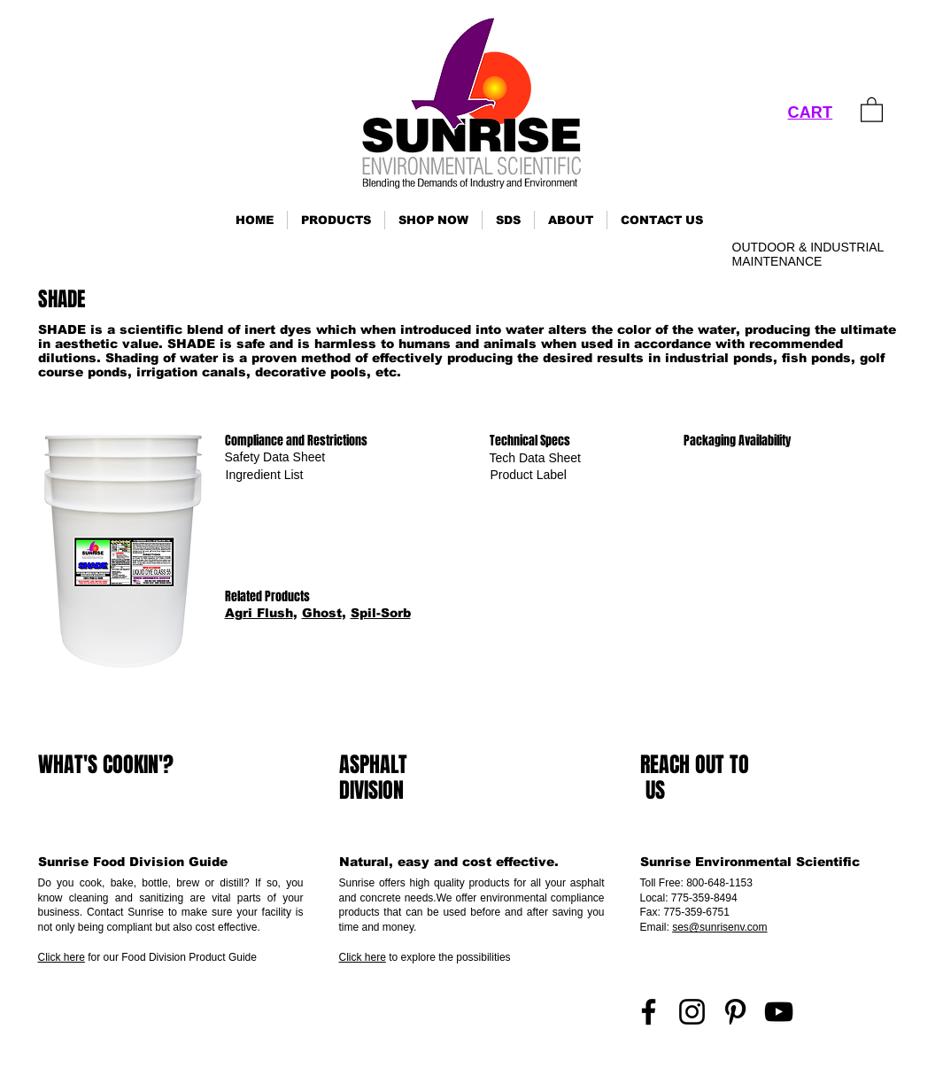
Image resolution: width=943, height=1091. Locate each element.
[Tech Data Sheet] (535, 458)
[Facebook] (648, 1011)
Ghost (322, 613)
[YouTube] (778, 1011)
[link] (872, 109)
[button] (336, 220)
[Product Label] (528, 475)
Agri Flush (259, 613)
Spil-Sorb (381, 613)
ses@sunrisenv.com (719, 927)
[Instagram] (692, 1011)
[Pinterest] (735, 1011)
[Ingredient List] (264, 475)
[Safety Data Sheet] (275, 458)
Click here (61, 957)
